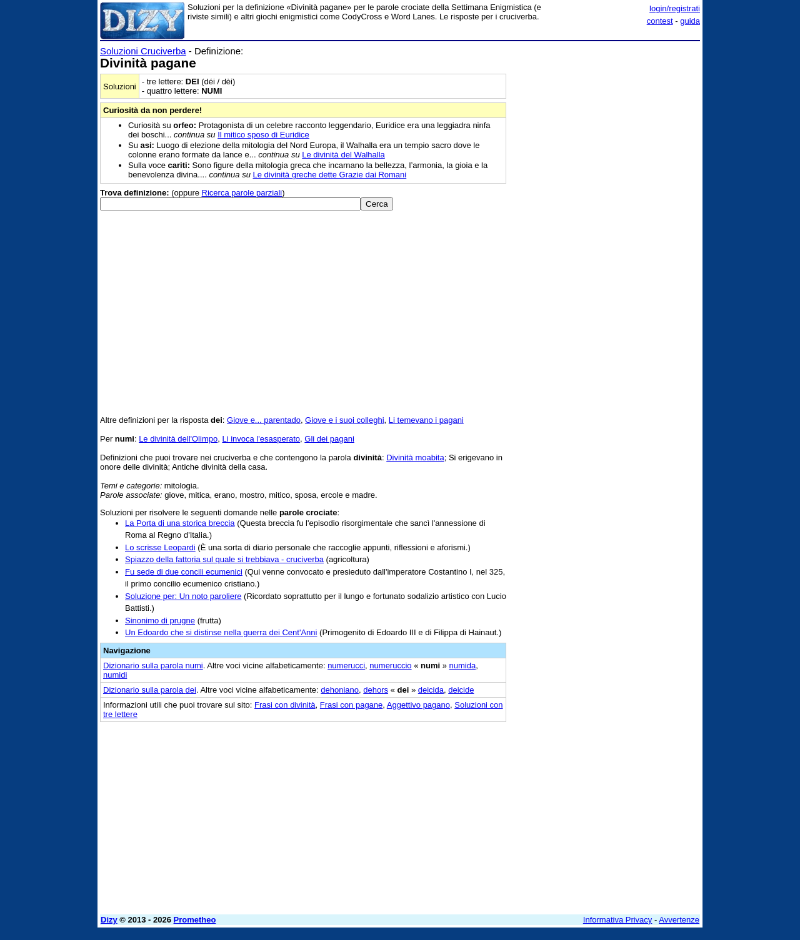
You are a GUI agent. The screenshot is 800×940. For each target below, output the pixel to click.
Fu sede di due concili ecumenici (183, 571)
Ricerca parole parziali (242, 192)
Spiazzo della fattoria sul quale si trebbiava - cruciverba (224, 559)
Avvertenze (679, 919)
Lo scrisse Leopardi (160, 547)
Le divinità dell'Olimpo (178, 438)
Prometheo (195, 919)
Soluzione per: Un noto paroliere (183, 596)
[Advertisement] (606, 233)
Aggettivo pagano (418, 705)
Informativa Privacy (617, 919)
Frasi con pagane (351, 705)
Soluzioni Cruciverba (143, 51)
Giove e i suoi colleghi (344, 420)
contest (660, 21)
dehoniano (340, 690)
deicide (461, 690)
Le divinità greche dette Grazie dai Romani (330, 174)
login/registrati (674, 8)
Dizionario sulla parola (153, 665)
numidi (115, 675)
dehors (375, 690)
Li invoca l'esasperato (261, 438)
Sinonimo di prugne (160, 620)
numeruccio (390, 665)
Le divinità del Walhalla (343, 154)
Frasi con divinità (285, 705)
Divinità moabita (415, 457)
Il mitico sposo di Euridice (263, 134)
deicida (431, 690)
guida (690, 21)
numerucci (346, 665)
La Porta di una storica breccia (180, 523)
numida (462, 665)
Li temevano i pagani (426, 420)
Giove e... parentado (264, 420)
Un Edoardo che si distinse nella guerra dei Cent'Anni (221, 632)
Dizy (109, 919)
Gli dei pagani (329, 438)
